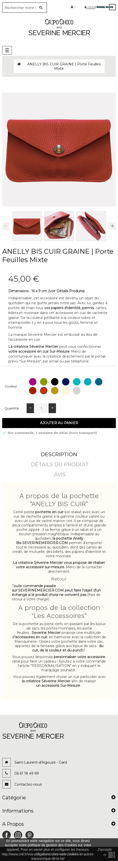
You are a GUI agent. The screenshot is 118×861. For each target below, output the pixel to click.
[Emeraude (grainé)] (77, 381)
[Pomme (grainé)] (44, 381)
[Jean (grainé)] (99, 381)
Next (112, 226)
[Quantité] (41, 408)
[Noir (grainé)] (55, 381)
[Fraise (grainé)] (44, 390)
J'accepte (104, 849)
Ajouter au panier (59, 423)
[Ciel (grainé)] (88, 381)
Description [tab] (59, 454)
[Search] (21, 7)
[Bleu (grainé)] (66, 381)
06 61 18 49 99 (26, 773)
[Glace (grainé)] (66, 390)
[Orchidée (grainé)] (33, 381)
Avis (60, 474)
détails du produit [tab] (60, 464)
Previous (6, 226)
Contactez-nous (28, 784)
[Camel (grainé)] (55, 390)
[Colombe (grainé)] (77, 390)
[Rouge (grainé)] (33, 390)
